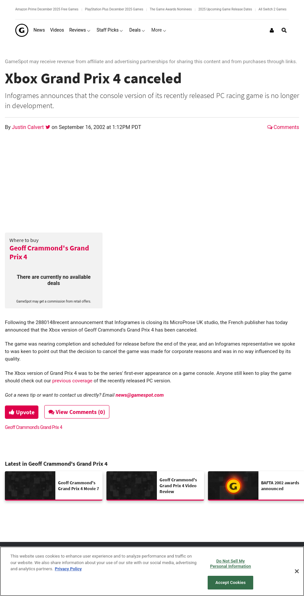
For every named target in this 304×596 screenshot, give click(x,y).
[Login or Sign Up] (271, 30)
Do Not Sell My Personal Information (230, 564)
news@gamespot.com (140, 395)
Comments (283, 127)
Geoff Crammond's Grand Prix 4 (49, 252)
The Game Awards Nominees (171, 9)
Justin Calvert (28, 127)
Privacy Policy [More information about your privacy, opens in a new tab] (68, 568)
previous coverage (72, 381)
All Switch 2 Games (272, 9)
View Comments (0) (78, 412)
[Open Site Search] (284, 30)
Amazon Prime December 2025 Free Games (46, 9)
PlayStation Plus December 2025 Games (114, 9)
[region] (152, 571)
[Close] (297, 571)
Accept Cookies (230, 582)
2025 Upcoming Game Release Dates (225, 9)
